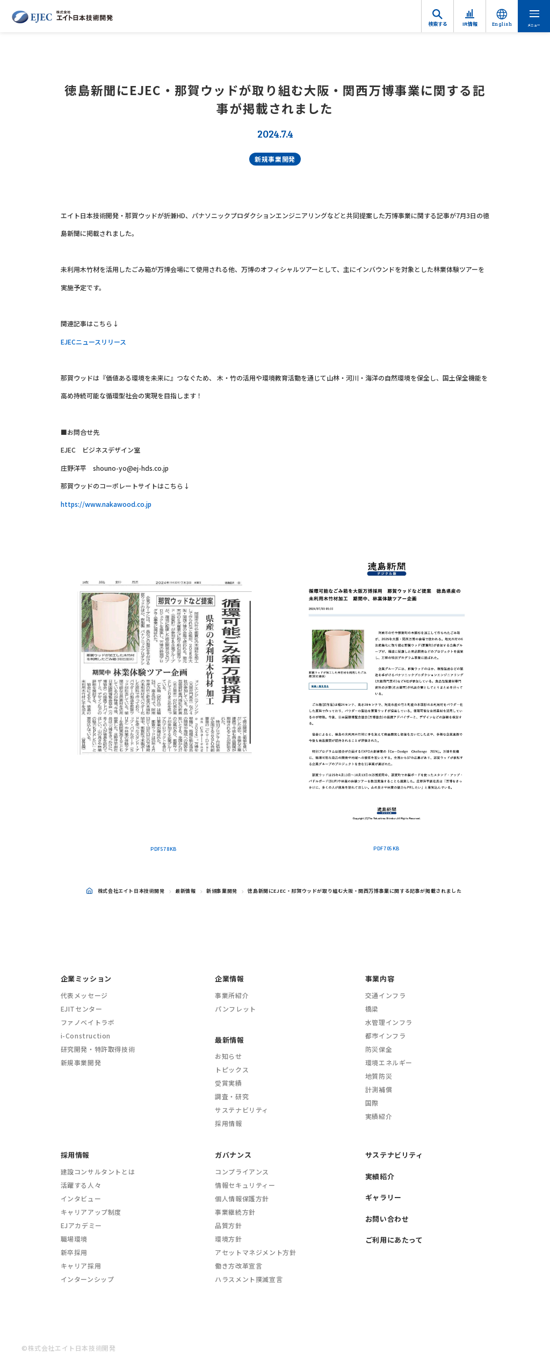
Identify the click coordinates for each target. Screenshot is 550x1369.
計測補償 (378, 1089)
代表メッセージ (84, 995)
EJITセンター (82, 1008)
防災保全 (378, 1048)
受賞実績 (228, 1082)
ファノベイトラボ (88, 1022)
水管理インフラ (388, 1022)
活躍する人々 (81, 1184)
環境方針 (228, 1238)
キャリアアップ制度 (91, 1211)
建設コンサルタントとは (98, 1171)
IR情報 (469, 23)
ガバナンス (233, 1155)
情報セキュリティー (245, 1184)
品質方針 (228, 1225)
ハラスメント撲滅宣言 (249, 1279)
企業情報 (229, 978)
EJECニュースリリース (93, 341)
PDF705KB (386, 848)
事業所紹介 (232, 995)
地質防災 (378, 1075)
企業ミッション (86, 978)
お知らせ (228, 1055)
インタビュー (81, 1198)
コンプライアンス (242, 1171)
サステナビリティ (242, 1109)
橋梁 (372, 1008)
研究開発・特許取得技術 (98, 1048)
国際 (372, 1102)
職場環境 (74, 1238)
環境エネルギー (388, 1062)
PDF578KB (163, 848)
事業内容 (379, 978)
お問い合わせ (387, 1219)
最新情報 (185, 890)
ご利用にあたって (394, 1240)
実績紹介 (378, 1116)
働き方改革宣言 (238, 1265)
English (502, 23)
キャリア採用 (81, 1265)
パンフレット (235, 1008)
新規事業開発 (275, 158)
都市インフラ (385, 1035)
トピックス (232, 1069)
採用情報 (228, 1123)
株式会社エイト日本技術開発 (125, 890)
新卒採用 (74, 1252)
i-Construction (86, 1035)
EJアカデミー (81, 1225)
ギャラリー (383, 1197)
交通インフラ (385, 995)
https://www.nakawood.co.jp (106, 503)
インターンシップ (87, 1279)
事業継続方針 (235, 1211)
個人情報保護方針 (242, 1198)
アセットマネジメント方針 (255, 1252)
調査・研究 (232, 1096)
